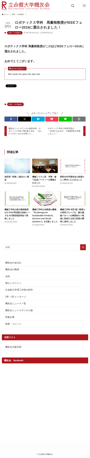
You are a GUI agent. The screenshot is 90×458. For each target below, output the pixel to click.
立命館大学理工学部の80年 (19, 290)
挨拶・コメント (13, 324)
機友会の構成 (12, 269)
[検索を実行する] (83, 247)
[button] (10, 119)
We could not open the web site (24, 74)
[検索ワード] (45, 247)
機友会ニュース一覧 (15, 303)
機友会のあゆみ (13, 262)
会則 (7, 276)
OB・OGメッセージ (15, 296)
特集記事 (9, 317)
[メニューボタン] (84, 5)
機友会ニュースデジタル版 (19, 310)
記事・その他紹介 (14, 33)
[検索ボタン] (73, 5)
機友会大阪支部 (13, 347)
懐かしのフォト (13, 283)
